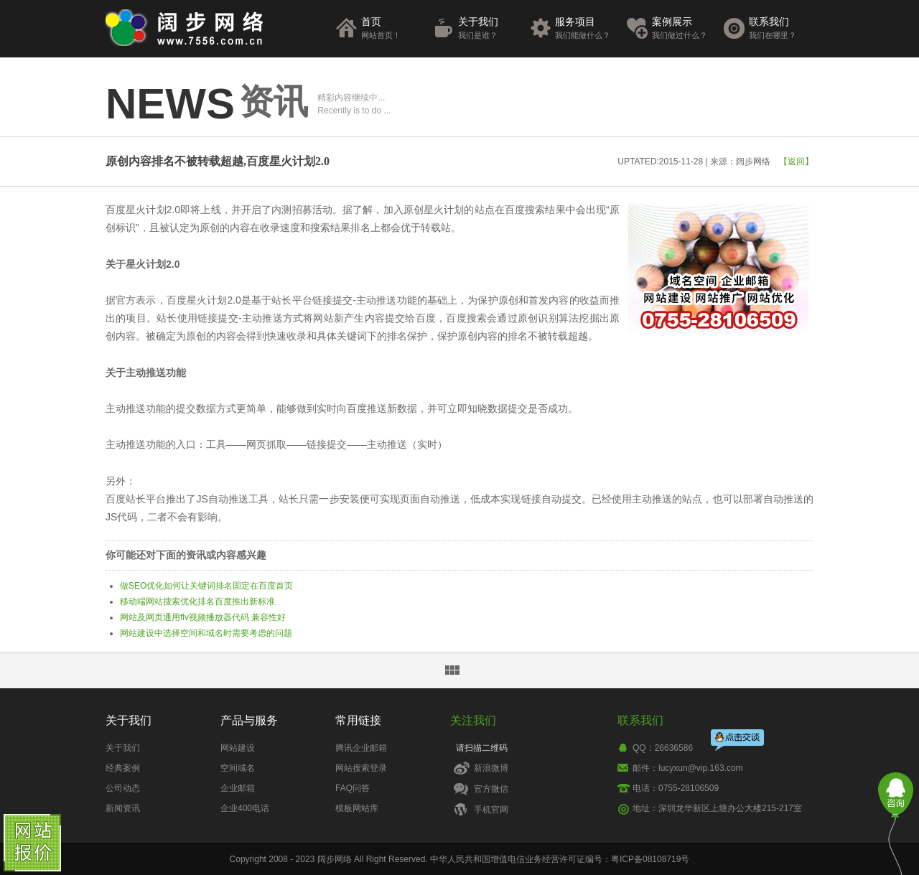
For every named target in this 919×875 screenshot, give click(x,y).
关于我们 (488, 29)
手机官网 (491, 810)
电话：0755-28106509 (676, 788)
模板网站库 (356, 808)
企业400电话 (244, 808)
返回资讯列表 (452, 670)
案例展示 (682, 29)
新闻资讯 (123, 808)
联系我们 (779, 29)
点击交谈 (738, 739)
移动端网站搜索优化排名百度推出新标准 (197, 601)
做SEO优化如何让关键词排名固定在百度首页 (206, 586)
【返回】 (796, 161)
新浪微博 (491, 768)
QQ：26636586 (663, 748)
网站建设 (237, 748)
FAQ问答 (352, 788)
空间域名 (237, 768)
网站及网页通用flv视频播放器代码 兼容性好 (203, 617)
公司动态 (123, 788)
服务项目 (585, 29)
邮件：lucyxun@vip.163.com (688, 768)
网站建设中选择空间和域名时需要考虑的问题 (206, 633)
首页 (391, 29)
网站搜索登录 (361, 768)
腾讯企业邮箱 (361, 748)
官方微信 (491, 789)
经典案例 (123, 768)
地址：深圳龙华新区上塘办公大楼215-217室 (717, 808)
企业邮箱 (237, 788)
